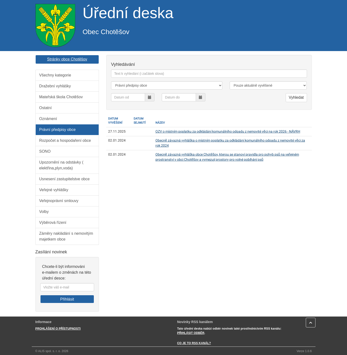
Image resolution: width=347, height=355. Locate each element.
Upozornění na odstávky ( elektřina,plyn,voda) (61, 165)
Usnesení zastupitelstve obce (64, 179)
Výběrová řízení (52, 222)
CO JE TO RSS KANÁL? (194, 343)
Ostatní (45, 108)
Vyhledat (296, 97)
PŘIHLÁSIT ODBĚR (190, 333)
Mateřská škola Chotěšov (61, 97)
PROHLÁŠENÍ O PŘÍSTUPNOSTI (58, 328)
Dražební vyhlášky (55, 86)
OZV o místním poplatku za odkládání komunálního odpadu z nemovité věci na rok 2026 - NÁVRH (227, 131)
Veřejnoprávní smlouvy (59, 201)
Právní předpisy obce (57, 130)
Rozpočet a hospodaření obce (65, 140)
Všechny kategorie (55, 75)
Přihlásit (67, 299)
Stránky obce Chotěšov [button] (67, 59)
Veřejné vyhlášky (53, 190)
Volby (44, 212)
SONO (45, 151)
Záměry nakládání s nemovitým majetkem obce (66, 236)
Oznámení (48, 119)
